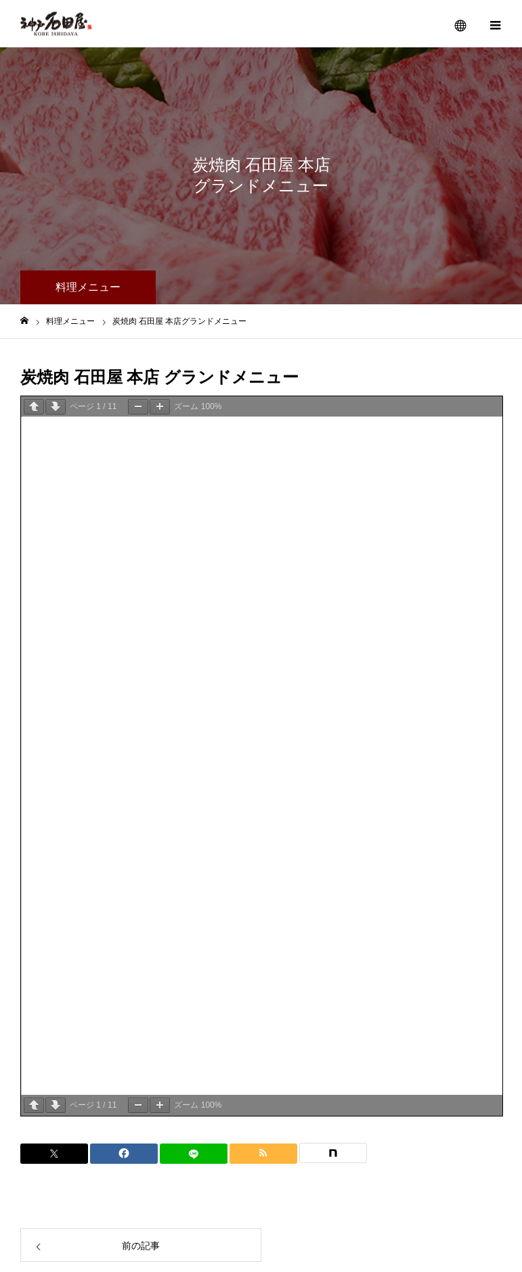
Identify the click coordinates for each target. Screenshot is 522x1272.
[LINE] (193, 1154)
